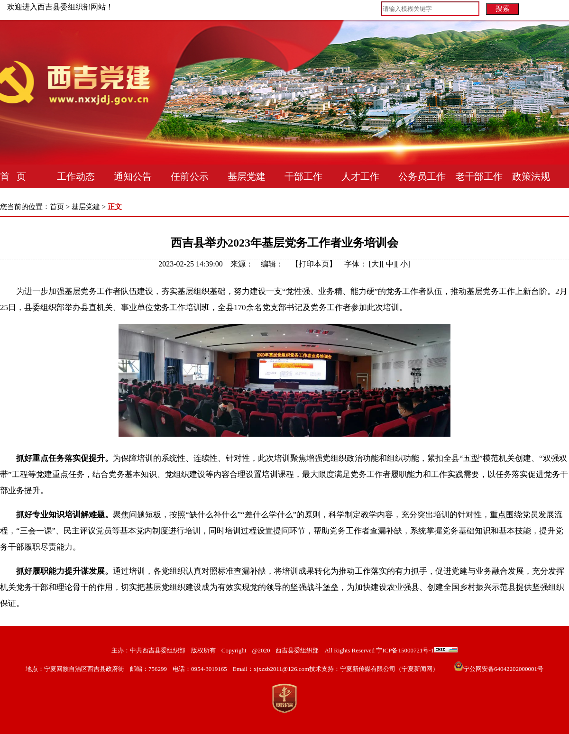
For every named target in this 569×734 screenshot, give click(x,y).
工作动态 (76, 176)
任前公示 (190, 176)
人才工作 (360, 176)
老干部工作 (479, 176)
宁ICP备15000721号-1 (404, 650)
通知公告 (133, 176)
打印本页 (314, 264)
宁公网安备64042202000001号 (503, 668)
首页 (57, 207)
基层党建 (247, 176)
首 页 (13, 176)
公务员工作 (422, 176)
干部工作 (303, 176)
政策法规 (531, 176)
